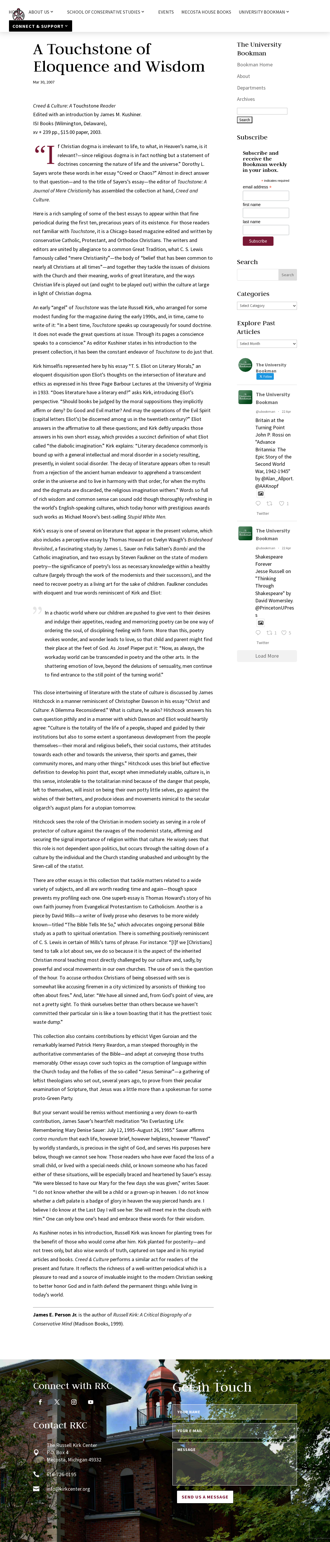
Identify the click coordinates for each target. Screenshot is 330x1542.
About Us (39, 12)
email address (257, 187)
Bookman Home (255, 64)
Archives (246, 99)
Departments (251, 87)
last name (251, 221)
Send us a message (205, 1497)
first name (251, 204)
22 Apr (286, 411)
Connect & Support (38, 26)
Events (166, 12)
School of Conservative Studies (103, 12)
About (243, 76)
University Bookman (262, 12)
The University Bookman (273, 398)
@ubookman (265, 411)
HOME (15, 12)
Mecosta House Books (206, 12)
